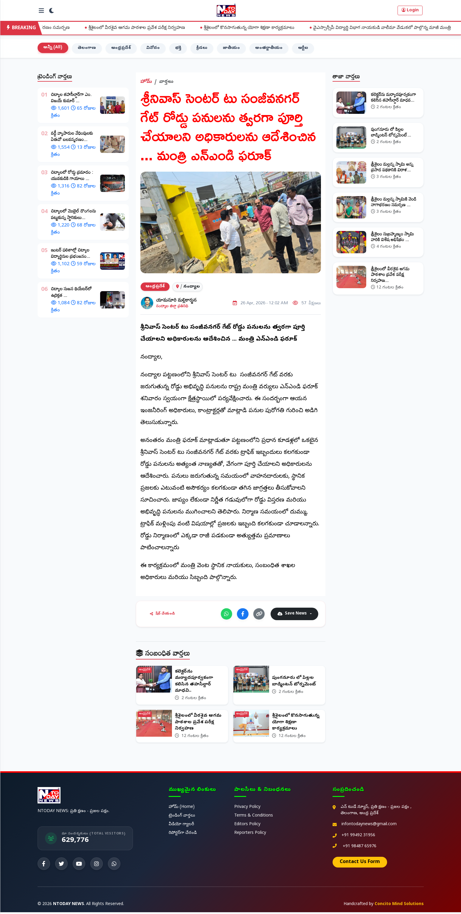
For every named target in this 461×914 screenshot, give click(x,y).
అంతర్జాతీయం (270, 49)
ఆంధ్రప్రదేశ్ (121, 49)
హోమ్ (146, 82)
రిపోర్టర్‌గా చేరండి (183, 835)
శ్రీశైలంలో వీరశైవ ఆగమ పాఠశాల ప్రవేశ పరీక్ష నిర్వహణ (145, 28)
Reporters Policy (250, 835)
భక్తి (179, 49)
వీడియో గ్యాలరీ (181, 826)
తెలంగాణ (87, 49)
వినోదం (153, 49)
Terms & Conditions (253, 817)
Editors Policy (247, 826)
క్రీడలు (202, 49)
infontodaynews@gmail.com (369, 826)
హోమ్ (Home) (182, 809)
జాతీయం (232, 49)
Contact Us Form (360, 864)
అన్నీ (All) (53, 48)
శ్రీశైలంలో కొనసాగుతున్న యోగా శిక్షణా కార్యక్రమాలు (257, 28)
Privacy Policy (247, 809)
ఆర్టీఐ (304, 49)
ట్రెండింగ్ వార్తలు (182, 817)
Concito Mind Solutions (399, 906)
